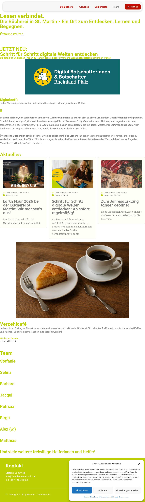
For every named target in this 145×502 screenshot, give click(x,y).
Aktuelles (83, 6)
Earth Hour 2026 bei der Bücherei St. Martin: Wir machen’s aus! (22, 207)
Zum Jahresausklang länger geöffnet (120, 203)
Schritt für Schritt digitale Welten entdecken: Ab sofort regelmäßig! (71, 207)
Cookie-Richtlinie (91, 497)
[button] (139, 463)
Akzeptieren (82, 490)
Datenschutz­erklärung (108, 497)
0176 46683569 (19, 480)
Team (115, 6)
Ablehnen (103, 490)
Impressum (124, 497)
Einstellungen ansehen (127, 490)
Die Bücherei (65, 6)
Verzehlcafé (100, 6)
